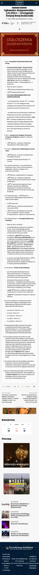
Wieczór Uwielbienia (19, 523)
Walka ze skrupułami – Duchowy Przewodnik (20, 534)
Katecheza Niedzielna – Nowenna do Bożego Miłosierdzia (20, 505)
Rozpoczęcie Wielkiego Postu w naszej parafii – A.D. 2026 (20, 515)
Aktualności (16, 7)
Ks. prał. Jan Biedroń (6, 23)
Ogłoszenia (23, 7)
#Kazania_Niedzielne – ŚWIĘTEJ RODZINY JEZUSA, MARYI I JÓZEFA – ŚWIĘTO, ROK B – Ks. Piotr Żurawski (10, 398)
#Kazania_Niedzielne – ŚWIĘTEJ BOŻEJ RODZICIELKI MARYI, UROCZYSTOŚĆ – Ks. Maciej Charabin (29, 398)
